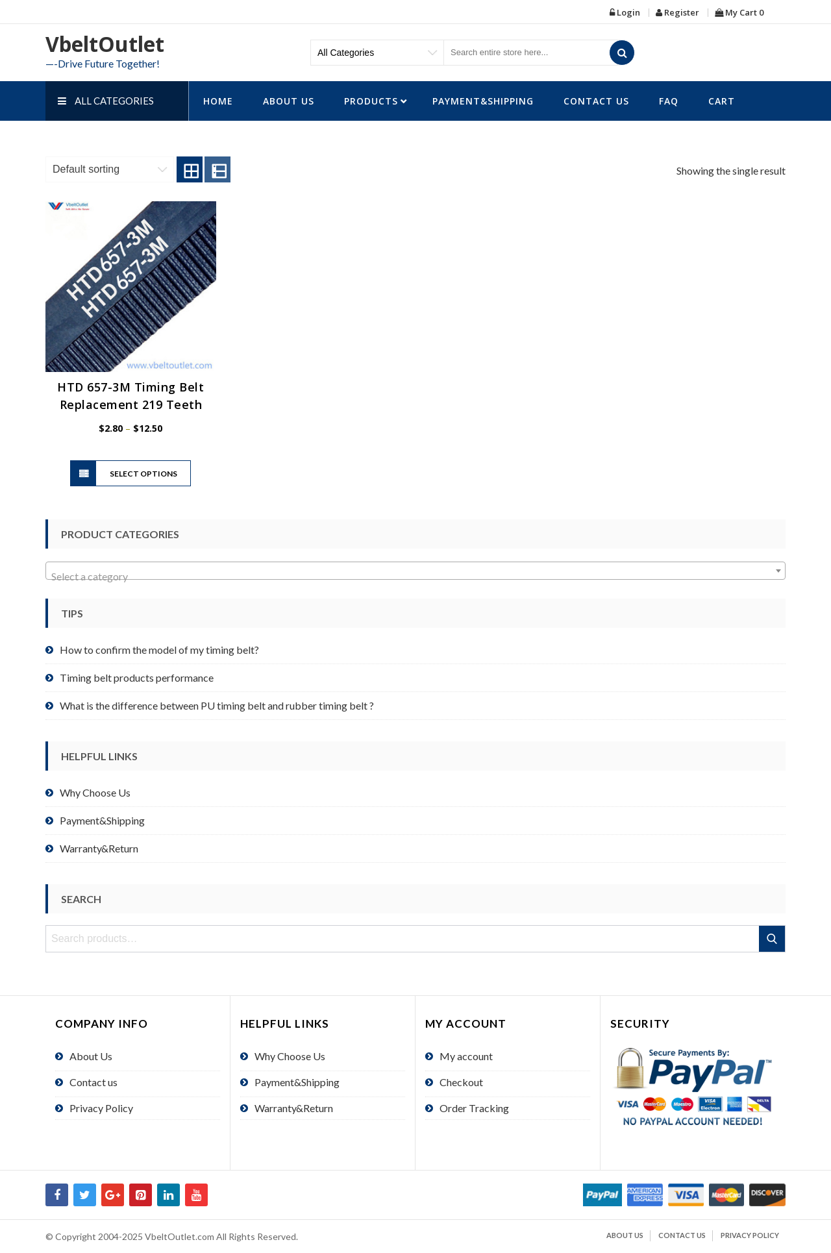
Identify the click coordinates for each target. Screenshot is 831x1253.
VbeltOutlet (104, 44)
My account (466, 1056)
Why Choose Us (95, 792)
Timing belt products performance (137, 677)
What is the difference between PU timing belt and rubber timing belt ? (217, 705)
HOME (218, 101)
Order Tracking (474, 1108)
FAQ (668, 101)
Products (371, 101)
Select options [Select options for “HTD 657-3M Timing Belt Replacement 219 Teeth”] (143, 473)
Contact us (596, 101)
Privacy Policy (101, 1108)
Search (773, 939)
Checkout (461, 1082)
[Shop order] (109, 169)
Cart (721, 101)
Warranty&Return (99, 848)
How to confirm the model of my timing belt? (159, 649)
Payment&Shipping (483, 101)
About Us (288, 101)
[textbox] (415, 576)
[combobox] (415, 571)
